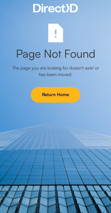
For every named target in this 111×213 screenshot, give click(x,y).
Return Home (55, 94)
